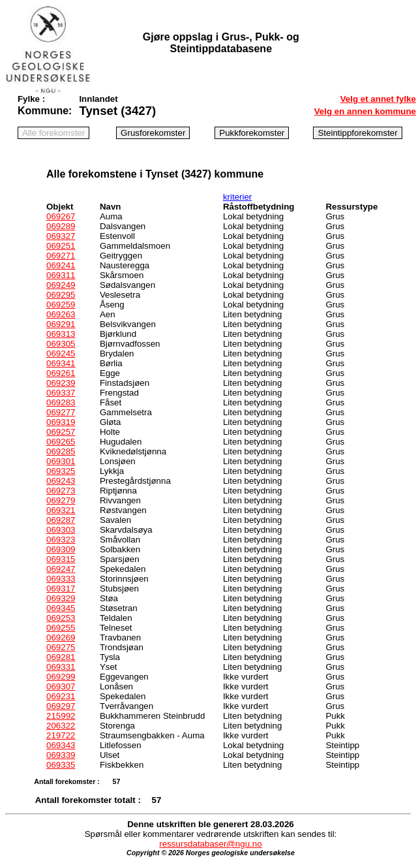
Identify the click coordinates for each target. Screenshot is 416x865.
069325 (60, 471)
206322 (60, 726)
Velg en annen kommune (365, 111)
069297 (60, 706)
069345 (60, 608)
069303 (60, 530)
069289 (60, 226)
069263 (60, 314)
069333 (60, 579)
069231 (60, 696)
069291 (60, 324)
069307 (60, 686)
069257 (60, 432)
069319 (60, 422)
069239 (60, 383)
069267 (60, 216)
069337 (60, 393)
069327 (60, 236)
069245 (60, 353)
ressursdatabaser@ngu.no (210, 844)
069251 (60, 246)
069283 (60, 402)
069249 (60, 285)
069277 (60, 412)
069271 (60, 255)
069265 (60, 442)
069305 (60, 344)
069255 (60, 628)
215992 (60, 716)
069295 (60, 295)
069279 (60, 500)
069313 (60, 334)
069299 (60, 677)
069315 (60, 559)
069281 (60, 657)
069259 (60, 304)
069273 (60, 490)
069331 (60, 667)
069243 (60, 481)
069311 (60, 275)
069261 (60, 373)
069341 (60, 363)
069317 (60, 588)
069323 (60, 539)
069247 (60, 569)
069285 (60, 451)
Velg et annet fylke (378, 99)
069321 (60, 510)
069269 (60, 637)
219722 (60, 735)
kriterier (237, 197)
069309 (60, 549)
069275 (60, 647)
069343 (60, 745)
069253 (60, 618)
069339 (60, 755)
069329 (60, 598)
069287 (60, 520)
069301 (60, 461)
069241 (60, 265)
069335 (60, 765)
